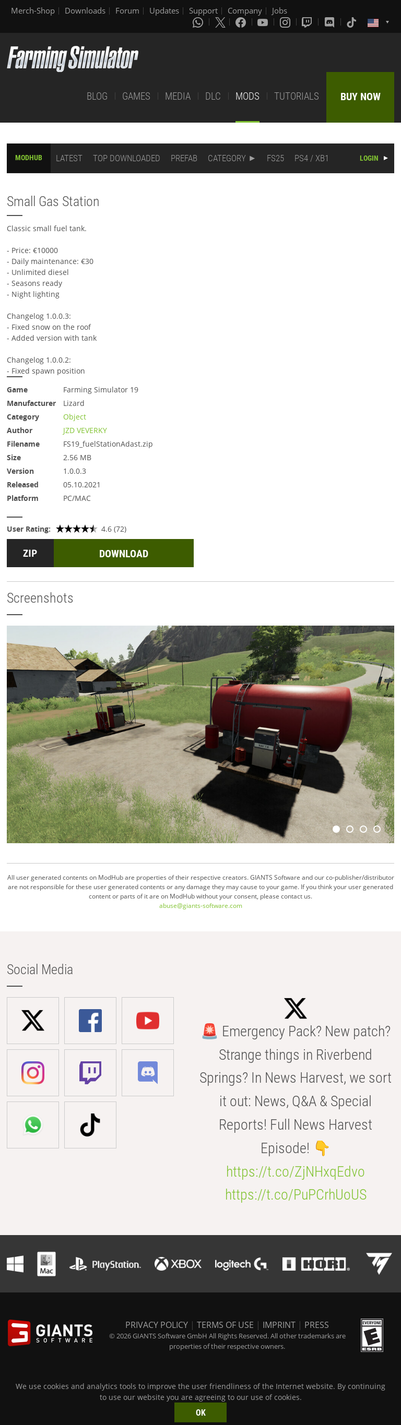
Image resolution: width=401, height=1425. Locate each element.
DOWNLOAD (123, 553)
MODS (247, 96)
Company (245, 10)
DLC (213, 96)
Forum (127, 10)
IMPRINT (279, 1325)
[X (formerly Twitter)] (220, 22)
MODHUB (28, 157)
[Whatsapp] (199, 22)
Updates (164, 10)
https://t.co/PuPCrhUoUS (296, 1194)
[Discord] (330, 22)
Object (74, 417)
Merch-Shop (33, 10)
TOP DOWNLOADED (126, 158)
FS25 (275, 158)
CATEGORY (227, 158)
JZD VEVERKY (85, 430)
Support (203, 10)
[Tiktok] (352, 22)
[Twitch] (308, 22)
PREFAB (184, 158)
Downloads (85, 10)
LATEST (69, 158)
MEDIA (178, 96)
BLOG (97, 96)
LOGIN (369, 158)
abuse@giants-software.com (200, 905)
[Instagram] (286, 22)
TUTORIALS (296, 96)
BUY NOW (360, 96)
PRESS (316, 1325)
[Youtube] (263, 22)
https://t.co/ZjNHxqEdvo (295, 1171)
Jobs (279, 10)
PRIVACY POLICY (156, 1325)
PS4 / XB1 (311, 158)
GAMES (136, 96)
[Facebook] (241, 22)
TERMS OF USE (225, 1325)
